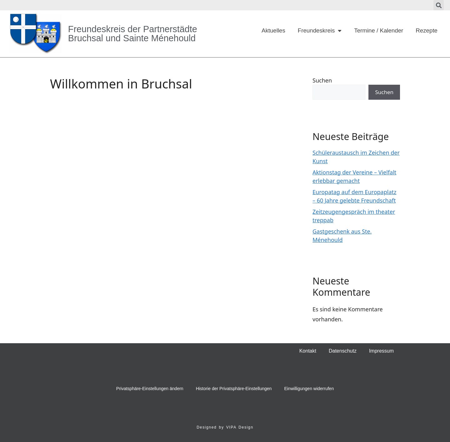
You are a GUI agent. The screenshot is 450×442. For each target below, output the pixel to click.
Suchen (322, 80)
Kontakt (307, 351)
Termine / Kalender (378, 30)
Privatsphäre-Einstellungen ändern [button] (149, 388)
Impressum (381, 351)
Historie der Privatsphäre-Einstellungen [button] (234, 388)
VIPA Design (239, 427)
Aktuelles (273, 30)
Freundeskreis (320, 31)
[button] (438, 5)
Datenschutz (343, 351)
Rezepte (427, 30)
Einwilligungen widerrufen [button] (309, 388)
